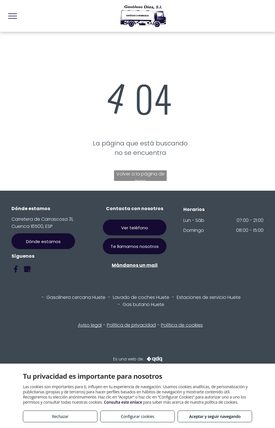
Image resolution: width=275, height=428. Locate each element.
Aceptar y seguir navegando (214, 416)
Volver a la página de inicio (140, 176)
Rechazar (60, 416)
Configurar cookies (137, 416)
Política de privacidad (131, 325)
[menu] (12, 16)
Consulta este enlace (123, 402)
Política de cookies (182, 325)
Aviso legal (90, 325)
